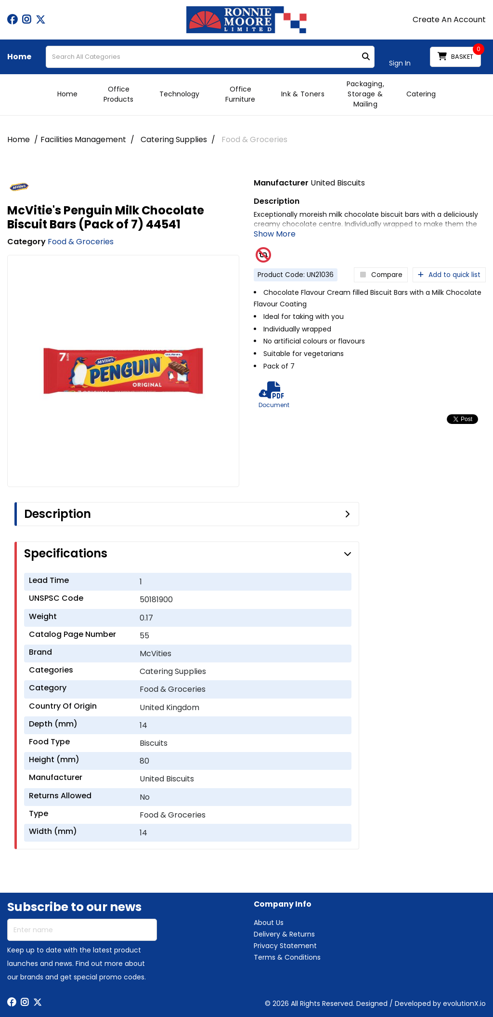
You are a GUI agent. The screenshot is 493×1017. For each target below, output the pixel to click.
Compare (380, 274)
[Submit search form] (366, 57)
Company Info (282, 904)
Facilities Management (83, 139)
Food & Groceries (254, 139)
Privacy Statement (285, 946)
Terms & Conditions (287, 957)
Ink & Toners (302, 94)
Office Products (118, 94)
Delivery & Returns (284, 934)
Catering (421, 94)
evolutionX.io (464, 1003)
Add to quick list (449, 274)
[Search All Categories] (210, 57)
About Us (269, 922)
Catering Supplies (174, 139)
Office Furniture (240, 94)
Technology (179, 94)
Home (19, 57)
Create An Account (449, 19)
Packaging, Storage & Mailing (365, 94)
